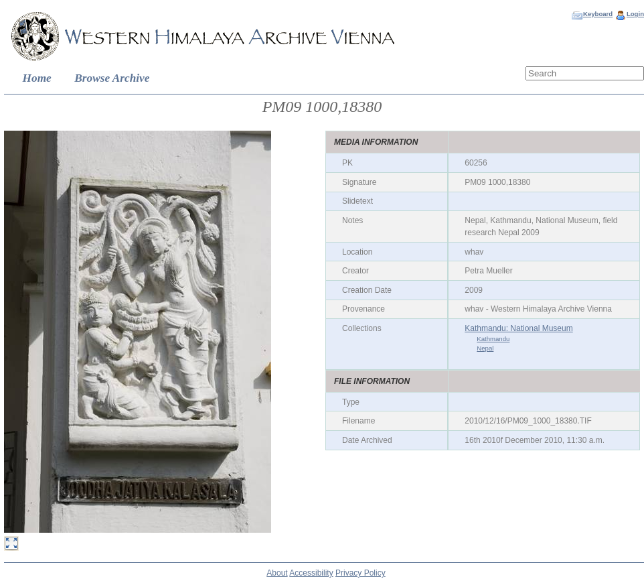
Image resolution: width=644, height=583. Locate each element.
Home (37, 78)
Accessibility (311, 573)
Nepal (485, 348)
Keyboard (598, 13)
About (276, 573)
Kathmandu (493, 338)
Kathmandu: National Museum (518, 328)
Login (635, 13)
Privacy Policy (360, 573)
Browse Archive (111, 78)
